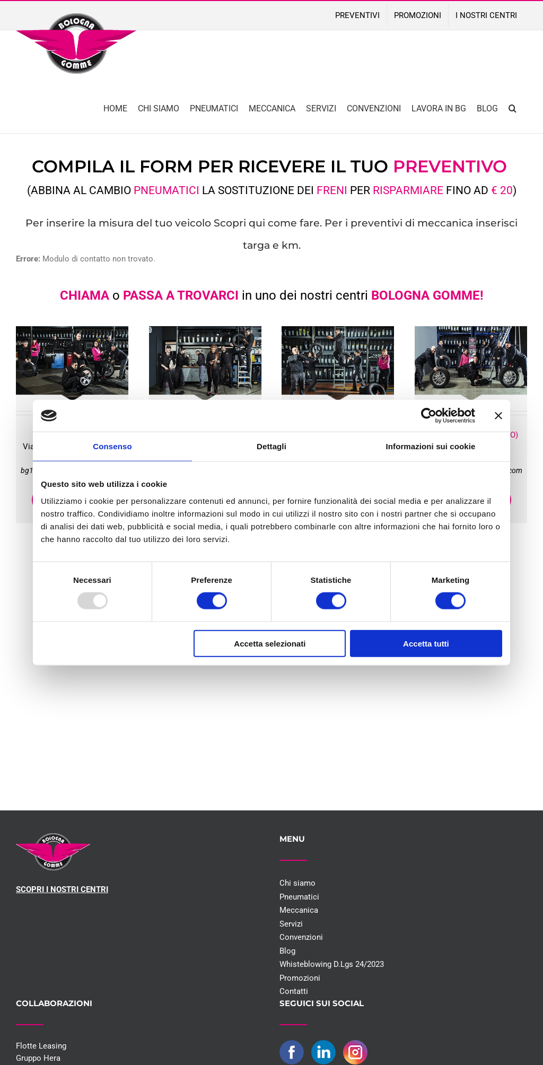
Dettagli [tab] (271, 446)
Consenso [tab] (112, 446)
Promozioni (299, 978)
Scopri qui (239, 223)
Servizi (291, 924)
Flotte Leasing (41, 1046)
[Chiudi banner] (498, 416)
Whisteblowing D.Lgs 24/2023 (331, 964)
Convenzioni (301, 937)
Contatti (293, 991)
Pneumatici (299, 897)
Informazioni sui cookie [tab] (431, 446)
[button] (512, 107)
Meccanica (298, 910)
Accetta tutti (426, 643)
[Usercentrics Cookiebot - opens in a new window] (428, 416)
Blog (287, 951)
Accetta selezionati (269, 643)
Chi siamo (297, 883)
